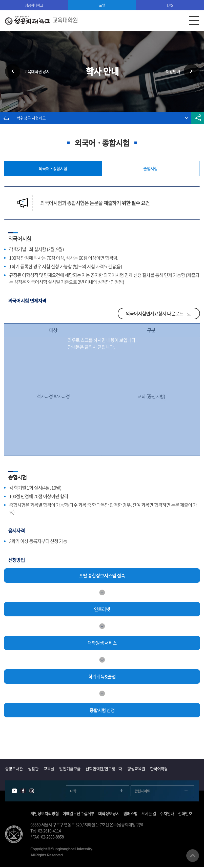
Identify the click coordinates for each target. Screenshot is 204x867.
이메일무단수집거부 (78, 813)
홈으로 (6, 118)
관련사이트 (142, 790)
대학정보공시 (108, 813)
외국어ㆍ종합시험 (53, 168)
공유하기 (197, 118)
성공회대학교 (34, 5)
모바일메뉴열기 (194, 20)
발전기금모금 (69, 768)
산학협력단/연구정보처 (104, 768)
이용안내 (173, 71)
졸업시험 (150, 168)
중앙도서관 (14, 768)
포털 (102, 5)
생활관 (33, 768)
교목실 (49, 768)
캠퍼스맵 (130, 813)
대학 (73, 790)
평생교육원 (136, 768)
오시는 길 (148, 813)
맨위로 (192, 855)
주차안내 (167, 813)
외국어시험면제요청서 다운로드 (154, 313)
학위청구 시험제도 (31, 118)
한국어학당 (159, 768)
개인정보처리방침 (44, 813)
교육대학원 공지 (37, 71)
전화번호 (185, 813)
